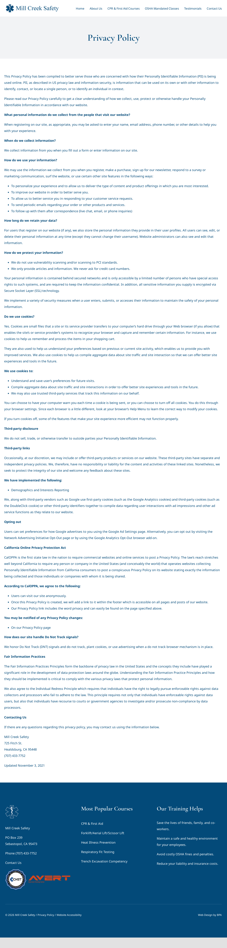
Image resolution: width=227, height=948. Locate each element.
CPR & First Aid (92, 823)
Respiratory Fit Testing (97, 852)
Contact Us (13, 863)
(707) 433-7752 (14, 756)
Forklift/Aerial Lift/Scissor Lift (102, 833)
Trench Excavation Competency (104, 861)
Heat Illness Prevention (98, 842)
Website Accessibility (69, 915)
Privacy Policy (46, 915)
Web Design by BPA (210, 915)
